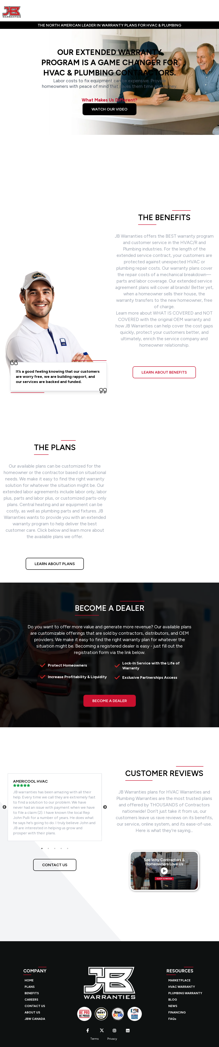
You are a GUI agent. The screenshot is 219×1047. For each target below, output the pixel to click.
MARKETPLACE (179, 980)
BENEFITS (32, 993)
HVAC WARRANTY (181, 987)
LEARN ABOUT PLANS (55, 563)
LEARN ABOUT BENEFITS (164, 372)
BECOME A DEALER (109, 700)
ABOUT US (32, 1012)
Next (105, 807)
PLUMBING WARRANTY (185, 993)
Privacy (112, 1039)
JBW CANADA (35, 1019)
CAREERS (31, 999)
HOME (29, 980)
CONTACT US (54, 865)
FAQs (172, 1019)
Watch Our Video (109, 109)
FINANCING (177, 1012)
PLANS (30, 987)
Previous (4, 807)
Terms (94, 1039)
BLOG (172, 999)
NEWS (172, 1006)
